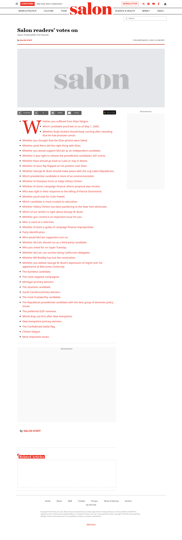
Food (64, 11)
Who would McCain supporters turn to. (45, 237)
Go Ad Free (91, 505)
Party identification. (34, 232)
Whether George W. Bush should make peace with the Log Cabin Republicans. (68, 171)
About (59, 501)
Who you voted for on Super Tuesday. (44, 247)
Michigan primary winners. (38, 282)
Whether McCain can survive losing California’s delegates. (56, 252)
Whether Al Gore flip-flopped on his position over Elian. (54, 166)
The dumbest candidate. (36, 271)
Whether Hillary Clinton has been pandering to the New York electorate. (64, 206)
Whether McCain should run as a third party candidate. (54, 242)
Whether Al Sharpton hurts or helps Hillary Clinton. (52, 181)
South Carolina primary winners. (41, 292)
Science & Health (125, 11)
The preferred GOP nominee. (39, 311)
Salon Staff (26, 40)
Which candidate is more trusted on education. (50, 201)
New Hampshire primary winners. (42, 321)
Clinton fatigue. (31, 331)
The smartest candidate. (36, 287)
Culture (49, 11)
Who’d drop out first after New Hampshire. (47, 316)
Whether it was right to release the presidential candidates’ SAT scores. (64, 155)
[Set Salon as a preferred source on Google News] (109, 112)
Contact (81, 501)
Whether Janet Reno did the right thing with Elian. (51, 145)
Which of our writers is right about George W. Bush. (52, 212)
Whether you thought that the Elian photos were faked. (55, 140)
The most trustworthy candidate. (41, 297)
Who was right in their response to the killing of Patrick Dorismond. (62, 191)
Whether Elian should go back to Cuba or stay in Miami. (55, 161)
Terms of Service (111, 501)
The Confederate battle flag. (38, 326)
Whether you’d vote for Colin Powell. (43, 196)
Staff (70, 501)
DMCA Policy (91, 524)
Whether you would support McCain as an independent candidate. (61, 150)
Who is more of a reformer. (38, 222)
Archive (128, 501)
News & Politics (27, 11)
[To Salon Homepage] (91, 8)
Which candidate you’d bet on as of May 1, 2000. (71, 126)
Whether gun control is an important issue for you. (52, 217)
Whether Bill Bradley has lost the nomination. (49, 257)
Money (146, 11)
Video (160, 11)
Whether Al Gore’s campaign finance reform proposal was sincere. (61, 186)
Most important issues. (36, 336)
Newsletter (130, 4)
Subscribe (27, 4)
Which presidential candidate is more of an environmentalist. (58, 176)
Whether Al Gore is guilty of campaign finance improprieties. (58, 227)
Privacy (94, 501)
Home (47, 501)
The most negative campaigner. (41, 277)
